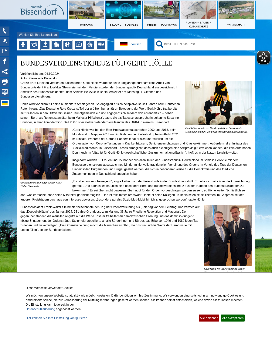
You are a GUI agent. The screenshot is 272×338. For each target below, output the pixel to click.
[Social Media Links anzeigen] (4, 72)
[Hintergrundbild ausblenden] (4, 92)
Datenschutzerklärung (40, 309)
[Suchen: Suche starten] (160, 44)
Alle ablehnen (209, 318)
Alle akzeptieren (233, 318)
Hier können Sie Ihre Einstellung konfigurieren (56, 318)
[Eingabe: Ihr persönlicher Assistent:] (208, 44)
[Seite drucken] (4, 82)
